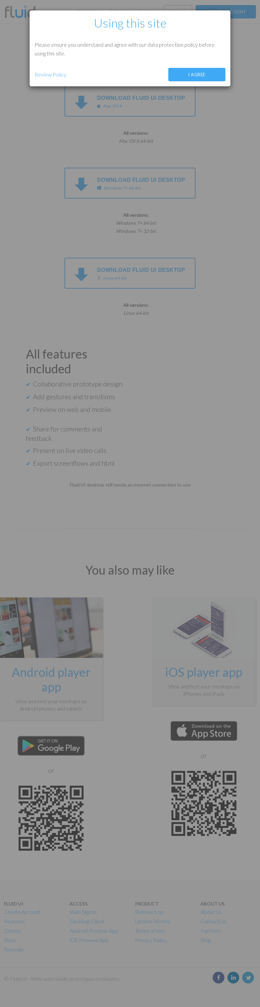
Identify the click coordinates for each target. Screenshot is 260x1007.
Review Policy (51, 74)
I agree (197, 74)
